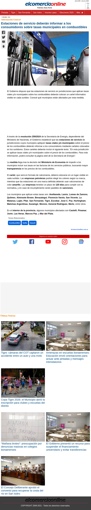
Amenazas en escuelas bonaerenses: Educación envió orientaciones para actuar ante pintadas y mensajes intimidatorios (68, 357)
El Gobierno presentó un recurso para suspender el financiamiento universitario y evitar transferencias (68, 446)
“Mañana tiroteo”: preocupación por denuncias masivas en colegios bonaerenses (21, 446)
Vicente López (51, 13)
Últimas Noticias (7, 316)
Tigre (13, 13)
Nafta (25, 223)
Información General (11, 19)
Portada (4, 13)
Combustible (14, 223)
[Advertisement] (47, 117)
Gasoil (32, 223)
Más (80, 13)
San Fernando (24, 13)
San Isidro (37, 13)
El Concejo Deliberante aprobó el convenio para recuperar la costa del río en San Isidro (22, 490)
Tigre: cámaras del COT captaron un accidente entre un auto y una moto (22, 354)
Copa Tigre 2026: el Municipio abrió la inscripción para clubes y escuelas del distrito (23, 402)
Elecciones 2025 (66, 13)
